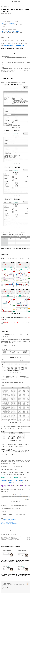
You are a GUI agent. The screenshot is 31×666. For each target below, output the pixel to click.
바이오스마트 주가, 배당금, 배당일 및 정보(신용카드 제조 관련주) (10, 572)
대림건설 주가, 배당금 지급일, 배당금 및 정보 (9, 541)
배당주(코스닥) (8, 567)
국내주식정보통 (3, 567)
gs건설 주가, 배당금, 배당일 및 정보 (7, 539)
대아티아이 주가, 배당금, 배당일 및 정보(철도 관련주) (8, 570)
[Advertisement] (15, 29)
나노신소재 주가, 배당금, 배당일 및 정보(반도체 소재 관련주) (9, 571)
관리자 (19, 649)
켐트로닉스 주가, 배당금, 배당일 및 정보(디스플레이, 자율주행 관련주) (10, 568)
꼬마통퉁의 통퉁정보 (15, 1)
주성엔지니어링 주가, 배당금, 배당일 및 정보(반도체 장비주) (9, 573)
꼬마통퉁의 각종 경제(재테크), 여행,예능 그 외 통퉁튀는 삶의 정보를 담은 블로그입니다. (13, 638)
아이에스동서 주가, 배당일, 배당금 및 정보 (8, 537)
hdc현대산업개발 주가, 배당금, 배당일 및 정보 (9, 538)
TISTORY (15, 649)
